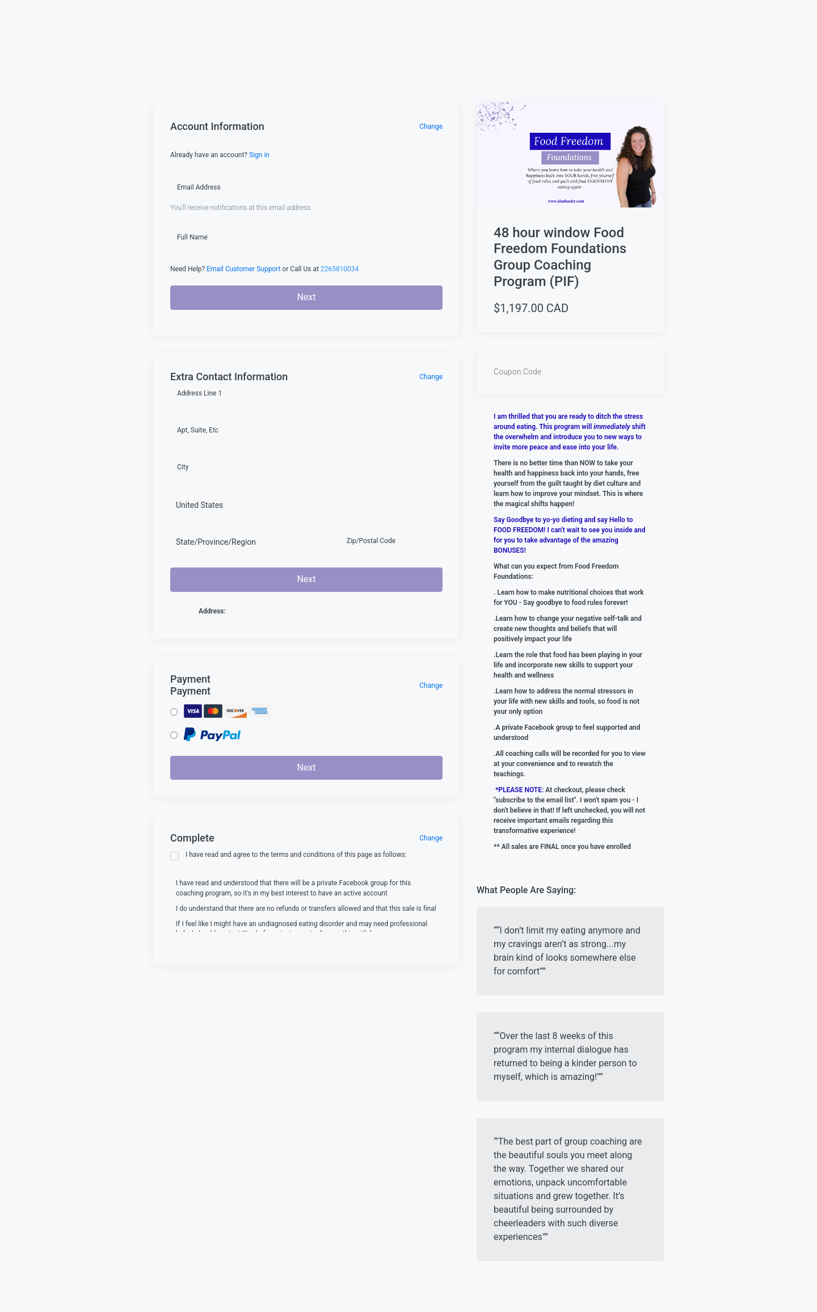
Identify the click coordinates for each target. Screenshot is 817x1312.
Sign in (259, 155)
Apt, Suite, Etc (197, 430)
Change (431, 127)
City (182, 467)
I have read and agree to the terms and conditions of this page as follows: (288, 855)
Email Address (199, 187)
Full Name (192, 237)
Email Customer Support (243, 269)
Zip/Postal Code (371, 541)
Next (306, 297)
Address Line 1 (199, 393)
